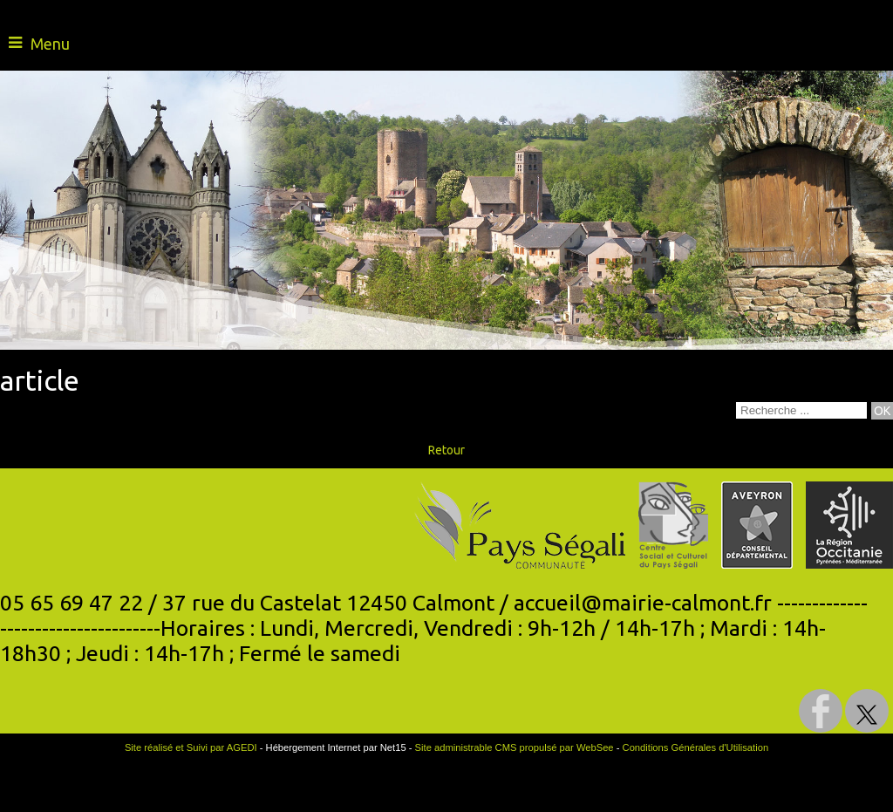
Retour (446, 450)
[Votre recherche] (801, 410)
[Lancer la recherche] (882, 411)
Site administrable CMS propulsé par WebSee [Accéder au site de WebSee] (514, 747)
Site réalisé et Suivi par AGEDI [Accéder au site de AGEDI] (191, 747)
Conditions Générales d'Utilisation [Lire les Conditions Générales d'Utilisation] (696, 747)
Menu (50, 43)
